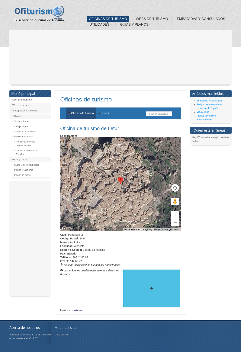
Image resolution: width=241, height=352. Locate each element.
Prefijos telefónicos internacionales (25, 143)
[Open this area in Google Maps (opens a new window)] (67, 228)
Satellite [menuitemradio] (84, 142)
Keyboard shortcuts (132, 230)
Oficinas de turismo (22, 99)
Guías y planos (19, 159)
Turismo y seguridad (26, 131)
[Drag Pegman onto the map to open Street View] (175, 201)
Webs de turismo (20, 105)
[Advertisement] (120, 58)
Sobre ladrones (21, 121)
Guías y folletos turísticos (26, 165)
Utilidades (17, 116)
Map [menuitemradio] (68, 142)
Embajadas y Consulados (25, 110)
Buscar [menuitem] (103, 113)
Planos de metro (22, 175)
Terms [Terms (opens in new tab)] (177, 230)
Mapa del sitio (62, 334)
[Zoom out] (175, 222)
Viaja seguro (22, 126)
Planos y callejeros (23, 170)
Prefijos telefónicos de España (27, 152)
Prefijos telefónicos (23, 136)
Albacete (78, 310)
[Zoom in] (175, 215)
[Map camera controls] (175, 188)
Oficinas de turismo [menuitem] (81, 113)
